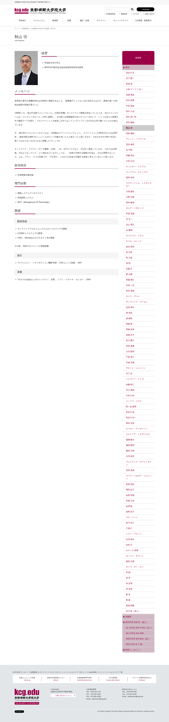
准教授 (128, 617)
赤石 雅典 (130, 122)
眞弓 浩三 (130, 523)
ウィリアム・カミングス (137, 172)
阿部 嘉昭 (130, 133)
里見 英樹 (130, 291)
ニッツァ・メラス (134, 401)
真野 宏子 (130, 512)
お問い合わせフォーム (63, 695)
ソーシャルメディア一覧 (113, 672)
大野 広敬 (130, 197)
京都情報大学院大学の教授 (40, 28)
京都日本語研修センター (56, 679)
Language (145, 9)
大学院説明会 (110, 14)
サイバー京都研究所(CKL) (142, 679)
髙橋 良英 (130, 329)
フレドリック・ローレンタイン (139, 463)
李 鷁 (128, 572)
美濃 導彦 (130, 95)
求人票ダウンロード (21, 672)
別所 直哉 (130, 470)
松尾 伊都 (130, 495)
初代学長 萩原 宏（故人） (136, 622)
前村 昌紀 (130, 484)
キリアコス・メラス (135, 236)
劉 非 (128, 594)
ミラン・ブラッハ (134, 534)
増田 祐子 (130, 490)
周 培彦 (129, 313)
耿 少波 (129, 258)
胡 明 (128, 263)
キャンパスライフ (120, 20)
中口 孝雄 (130, 390)
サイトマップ (44, 672)
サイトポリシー (57, 672)
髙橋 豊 (129, 324)
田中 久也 (130, 111)
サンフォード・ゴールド (137, 302)
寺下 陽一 (130, 78)
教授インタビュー (133, 650)
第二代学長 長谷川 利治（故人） (139, 628)
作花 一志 (130, 285)
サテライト (101, 20)
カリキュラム (39, 20)
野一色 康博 (131, 407)
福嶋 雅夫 (130, 440)
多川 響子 (130, 340)
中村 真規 (130, 106)
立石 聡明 (130, 351)
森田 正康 (130, 561)
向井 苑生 (130, 539)
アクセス (136, 14)
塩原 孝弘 (130, 307)
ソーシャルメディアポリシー (75, 672)
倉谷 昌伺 (130, 247)
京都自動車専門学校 (84, 679)
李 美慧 (129, 589)
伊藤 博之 (130, 155)
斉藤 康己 (130, 280)
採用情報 (34, 672)
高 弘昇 (129, 252)
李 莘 (128, 578)
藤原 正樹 (130, 451)
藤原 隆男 (130, 445)
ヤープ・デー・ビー (135, 567)
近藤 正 (129, 269)
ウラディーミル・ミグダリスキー (139, 184)
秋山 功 (129, 128)
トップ (18, 28)
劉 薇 (128, 600)
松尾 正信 (130, 501)
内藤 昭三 (130, 384)
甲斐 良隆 (130, 214)
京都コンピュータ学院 (27, 679)
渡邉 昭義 (130, 605)
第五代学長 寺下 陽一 (135, 644)
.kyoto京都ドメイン (95, 672)
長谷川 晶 (130, 412)
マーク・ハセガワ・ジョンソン (139, 477)
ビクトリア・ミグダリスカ (138, 434)
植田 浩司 (130, 177)
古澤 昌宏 (130, 456)
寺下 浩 (129, 373)
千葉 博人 (130, 357)
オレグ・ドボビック (135, 208)
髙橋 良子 (130, 335)
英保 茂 (129, 84)
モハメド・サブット (135, 556)
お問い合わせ (149, 14)
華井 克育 (130, 423)
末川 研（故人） (133, 611)
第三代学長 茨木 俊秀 (135, 633)
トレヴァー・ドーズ (135, 379)
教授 (127, 67)
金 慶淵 (129, 230)
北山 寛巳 (130, 225)
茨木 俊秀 (130, 100)
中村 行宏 (130, 396)
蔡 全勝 (129, 274)
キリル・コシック (134, 241)
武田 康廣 (130, 346)
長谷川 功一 (131, 418)
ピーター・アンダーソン (137, 429)
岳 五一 (129, 219)
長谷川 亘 (130, 73)
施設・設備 (84, 20)
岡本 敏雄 (130, 202)
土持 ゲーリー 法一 (134, 89)
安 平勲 (129, 150)
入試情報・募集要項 (143, 20)
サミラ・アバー (133, 296)
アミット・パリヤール (136, 139)
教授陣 (55, 20)
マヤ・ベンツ (132, 517)
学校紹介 (22, 20)
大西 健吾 (130, 191)
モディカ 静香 (132, 550)
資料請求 (124, 14)
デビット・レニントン (136, 368)
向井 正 (129, 545)
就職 (69, 20)
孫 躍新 (129, 318)
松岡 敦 (129, 506)
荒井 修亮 (130, 144)
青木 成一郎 (131, 117)
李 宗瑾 (129, 583)
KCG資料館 (113, 679)
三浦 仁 (129, 528)
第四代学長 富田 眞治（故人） (138, 639)
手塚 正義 (130, 362)
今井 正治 (130, 161)
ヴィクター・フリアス (136, 166)
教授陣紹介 (26, 28)
